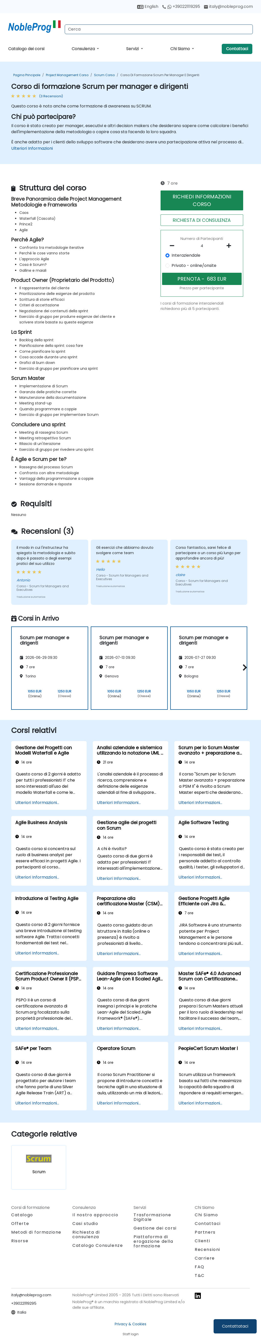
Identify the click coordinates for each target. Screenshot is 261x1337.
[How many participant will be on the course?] (202, 246)
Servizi (133, 49)
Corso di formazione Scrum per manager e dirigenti (159, 75)
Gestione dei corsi (155, 1228)
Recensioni (207, 1249)
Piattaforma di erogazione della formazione (153, 1241)
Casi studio (85, 1223)
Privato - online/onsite (194, 265)
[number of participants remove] (173, 246)
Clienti (202, 1241)
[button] (243, 667)
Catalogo (22, 1215)
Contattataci (235, 1326)
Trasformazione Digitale (152, 1217)
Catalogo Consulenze (97, 1245)
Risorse (19, 1241)
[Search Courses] (159, 29)
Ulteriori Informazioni (32, 148)
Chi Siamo (180, 49)
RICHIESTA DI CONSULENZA (202, 220)
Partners (205, 1232)
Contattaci (237, 49)
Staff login (131, 1334)
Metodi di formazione (36, 1232)
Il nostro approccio (95, 1215)
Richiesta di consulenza (86, 1234)
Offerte (20, 1223)
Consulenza (84, 49)
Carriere (205, 1258)
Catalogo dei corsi (26, 49)
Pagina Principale (26, 75)
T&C (200, 1275)
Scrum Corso (104, 75)
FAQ (199, 1267)
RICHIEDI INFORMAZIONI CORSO (202, 200)
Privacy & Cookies (130, 1324)
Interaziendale (186, 255)
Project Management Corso (67, 75)
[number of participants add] (230, 246)
